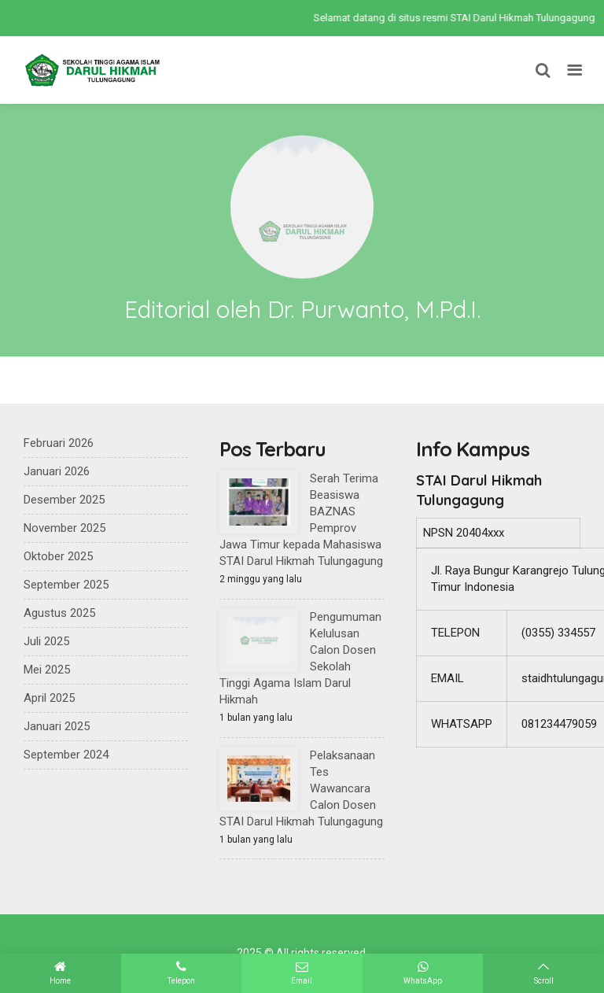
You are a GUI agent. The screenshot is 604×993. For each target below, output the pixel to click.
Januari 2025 (57, 726)
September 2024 (66, 755)
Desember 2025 (64, 500)
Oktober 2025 (58, 556)
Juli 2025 (46, 641)
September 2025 (66, 585)
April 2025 (49, 698)
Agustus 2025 (59, 613)
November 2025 (64, 528)
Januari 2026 (57, 471)
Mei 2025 (47, 670)
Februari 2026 (59, 443)
